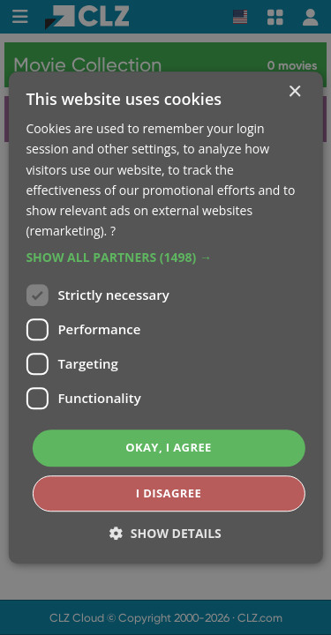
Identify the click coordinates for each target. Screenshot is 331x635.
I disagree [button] (168, 493)
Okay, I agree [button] (168, 447)
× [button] (294, 92)
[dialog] (165, 317)
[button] (165, 257)
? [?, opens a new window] (113, 230)
